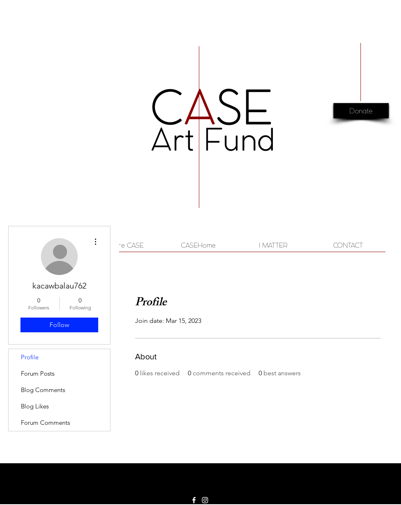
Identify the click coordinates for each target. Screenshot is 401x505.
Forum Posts (37, 373)
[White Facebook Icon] (194, 500)
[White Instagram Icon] (205, 500)
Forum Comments (45, 422)
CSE (211, 107)
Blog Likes (35, 406)
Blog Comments (43, 390)
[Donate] (361, 111)
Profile (29, 357)
